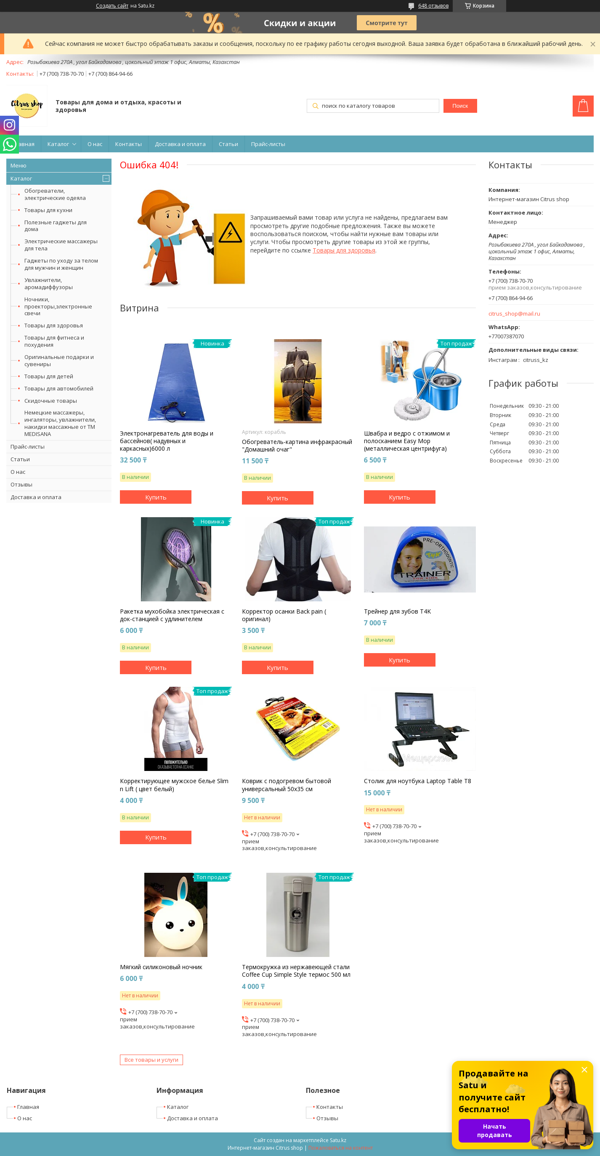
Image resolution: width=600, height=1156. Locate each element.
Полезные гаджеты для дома (55, 225)
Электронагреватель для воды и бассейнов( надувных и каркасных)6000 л (166, 441)
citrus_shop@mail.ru (514, 313)
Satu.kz (338, 1140)
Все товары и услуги (151, 1059)
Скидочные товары (50, 400)
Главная (24, 144)
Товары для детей (48, 376)
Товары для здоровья (53, 325)
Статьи (228, 144)
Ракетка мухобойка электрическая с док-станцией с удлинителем (172, 615)
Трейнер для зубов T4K (397, 611)
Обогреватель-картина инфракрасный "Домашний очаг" (297, 445)
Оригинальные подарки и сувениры (59, 360)
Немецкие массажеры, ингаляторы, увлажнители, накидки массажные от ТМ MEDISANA (60, 423)
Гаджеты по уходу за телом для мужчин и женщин (61, 264)
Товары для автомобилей (58, 388)
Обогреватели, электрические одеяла (55, 194)
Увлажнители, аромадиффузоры (48, 283)
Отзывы (21, 484)
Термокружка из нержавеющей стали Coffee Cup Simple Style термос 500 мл (296, 970)
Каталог (58, 144)
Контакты (128, 144)
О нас (95, 144)
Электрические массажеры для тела (61, 244)
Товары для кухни (48, 210)
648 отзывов (433, 5)
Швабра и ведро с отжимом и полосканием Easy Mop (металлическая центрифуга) (407, 441)
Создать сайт (112, 6)
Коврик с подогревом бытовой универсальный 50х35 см (286, 784)
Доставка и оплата (180, 144)
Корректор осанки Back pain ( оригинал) (284, 615)
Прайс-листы (268, 144)
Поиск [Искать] (460, 106)
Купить (156, 497)
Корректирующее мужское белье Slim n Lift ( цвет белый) (174, 784)
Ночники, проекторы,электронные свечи (58, 306)
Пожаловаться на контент (340, 1147)
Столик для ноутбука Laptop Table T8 (417, 781)
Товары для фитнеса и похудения (54, 341)
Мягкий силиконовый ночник (161, 967)
